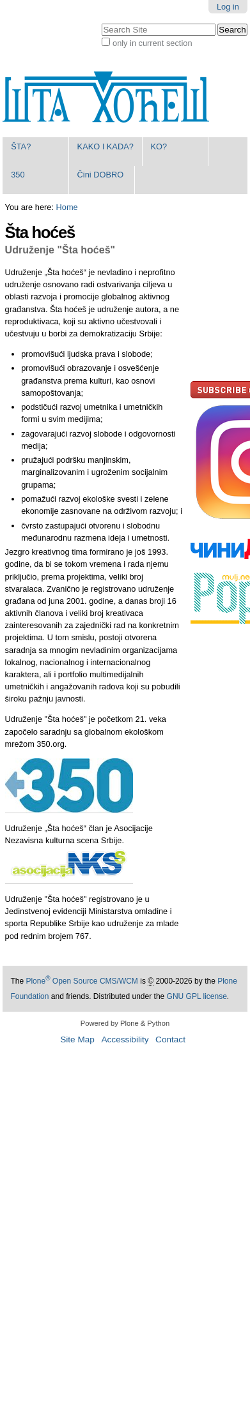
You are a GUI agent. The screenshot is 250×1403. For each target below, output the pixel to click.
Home (67, 207)
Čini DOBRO (100, 174)
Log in (228, 6)
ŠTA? (21, 146)
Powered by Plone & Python (125, 1023)
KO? (158, 146)
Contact (170, 1039)
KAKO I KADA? (105, 146)
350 (17, 174)
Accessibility (124, 1039)
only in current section (152, 43)
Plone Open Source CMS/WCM (81, 981)
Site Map (77, 1039)
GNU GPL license (197, 996)
